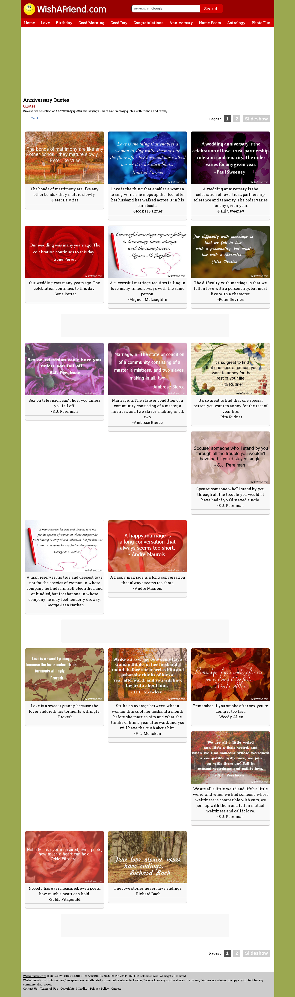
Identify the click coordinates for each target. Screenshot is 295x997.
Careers (116, 988)
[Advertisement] (148, 62)
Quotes (29, 106)
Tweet (34, 118)
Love (45, 22)
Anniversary (181, 22)
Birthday (64, 22)
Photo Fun (260, 22)
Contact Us (30, 988)
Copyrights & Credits (73, 988)
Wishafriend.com (34, 976)
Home (29, 22)
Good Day (118, 22)
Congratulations (148, 22)
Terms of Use (49, 988)
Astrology (236, 22)
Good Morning (91, 22)
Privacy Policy (99, 988)
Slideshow (256, 118)
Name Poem (210, 22)
